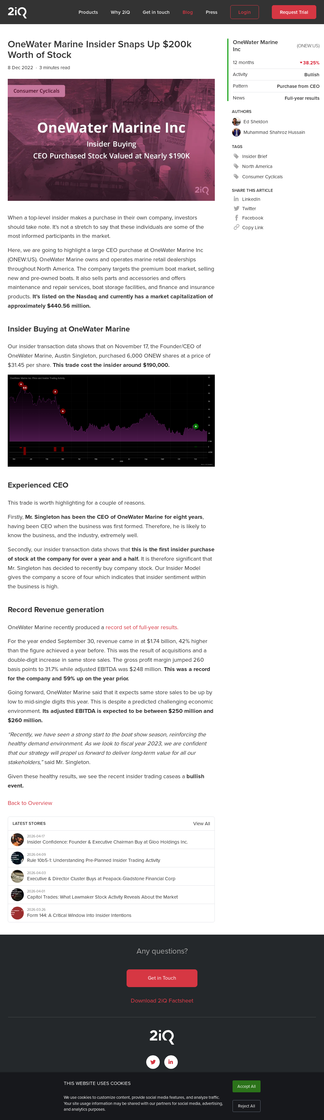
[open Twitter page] (153, 1062)
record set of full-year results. (142, 627)
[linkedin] (246, 199)
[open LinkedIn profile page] (171, 1062)
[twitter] (244, 208)
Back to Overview (30, 803)
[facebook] (248, 218)
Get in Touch (162, 978)
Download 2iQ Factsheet (162, 1000)
